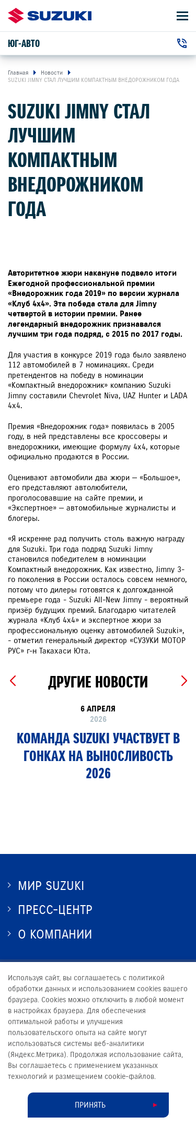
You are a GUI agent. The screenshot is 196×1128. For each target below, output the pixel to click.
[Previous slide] (12, 681)
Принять (90, 1105)
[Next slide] (184, 681)
